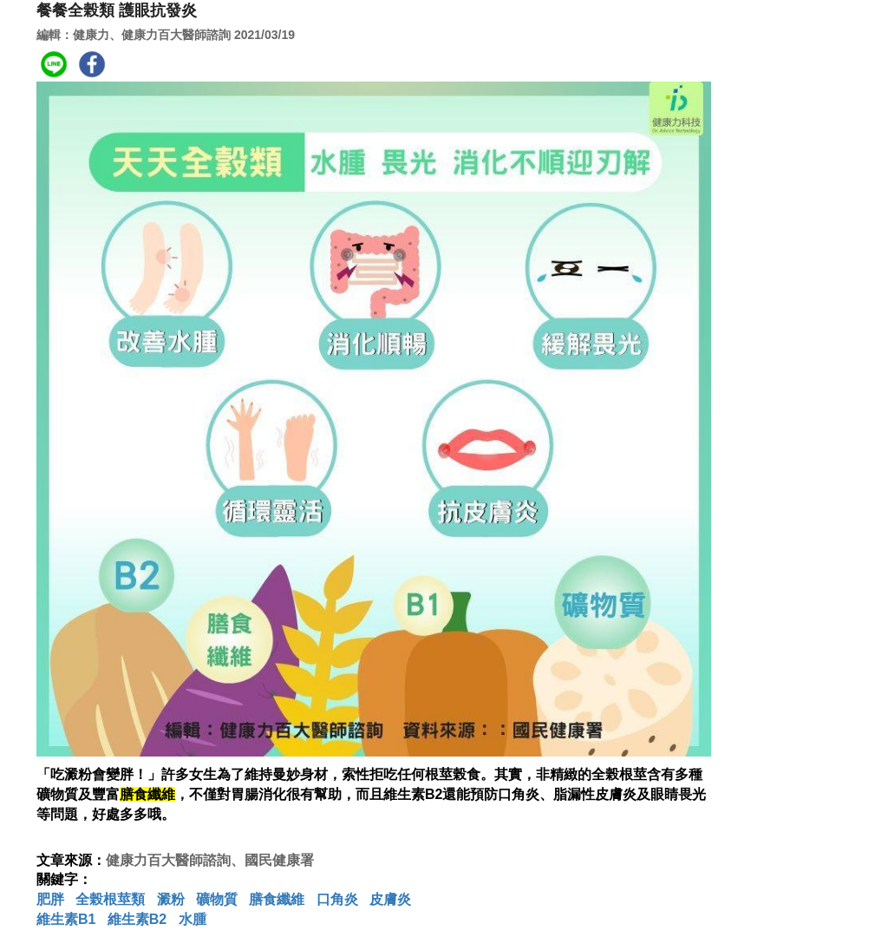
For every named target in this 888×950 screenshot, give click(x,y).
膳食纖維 (276, 899)
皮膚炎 (390, 899)
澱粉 (171, 899)
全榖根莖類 (110, 899)
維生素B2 (137, 919)
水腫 (192, 919)
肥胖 (50, 899)
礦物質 (217, 899)
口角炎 (337, 899)
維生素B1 (65, 919)
